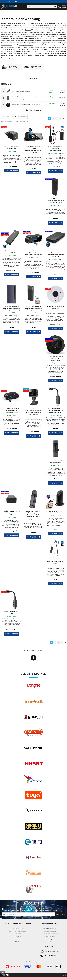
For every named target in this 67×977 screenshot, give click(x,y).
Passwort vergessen (49, 938)
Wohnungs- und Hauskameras (56, 51)
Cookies (17, 941)
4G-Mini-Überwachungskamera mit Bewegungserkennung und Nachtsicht (33, 411)
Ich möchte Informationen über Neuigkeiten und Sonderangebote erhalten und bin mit (34, 909)
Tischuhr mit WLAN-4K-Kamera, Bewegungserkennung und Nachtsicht (33, 149)
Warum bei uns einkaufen (49, 928)
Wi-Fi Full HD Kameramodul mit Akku (55, 562)
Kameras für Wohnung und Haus (11, 23)
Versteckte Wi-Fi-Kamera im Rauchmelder (55, 307)
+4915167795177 (52, 951)
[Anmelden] (2, 1)
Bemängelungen (17, 933)
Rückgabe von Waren (49, 936)
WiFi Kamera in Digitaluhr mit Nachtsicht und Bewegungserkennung (11, 410)
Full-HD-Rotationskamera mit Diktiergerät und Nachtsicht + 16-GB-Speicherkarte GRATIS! (33, 513)
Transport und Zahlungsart (17, 928)
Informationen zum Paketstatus (50, 933)
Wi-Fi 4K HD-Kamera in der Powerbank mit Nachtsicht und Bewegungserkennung (11, 308)
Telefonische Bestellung (49, 930)
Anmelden (15, 1)
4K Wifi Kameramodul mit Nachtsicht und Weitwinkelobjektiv (55, 148)
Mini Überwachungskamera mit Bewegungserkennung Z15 (11, 512)
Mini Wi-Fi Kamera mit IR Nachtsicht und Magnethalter (27, 104)
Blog (50, 941)
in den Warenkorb (11, 170)
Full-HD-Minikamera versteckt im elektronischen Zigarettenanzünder (55, 200)
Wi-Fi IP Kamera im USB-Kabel (11, 612)
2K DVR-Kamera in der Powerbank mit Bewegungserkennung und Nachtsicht (55, 253)
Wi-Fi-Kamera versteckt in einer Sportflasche (55, 461)
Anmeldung (17, 938)
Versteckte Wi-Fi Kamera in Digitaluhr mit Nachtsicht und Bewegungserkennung (33, 252)
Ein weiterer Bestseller (33, 110)
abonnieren (60, 914)
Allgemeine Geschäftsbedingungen (17, 930)
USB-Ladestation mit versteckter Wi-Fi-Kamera (55, 511)
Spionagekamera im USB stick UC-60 (22, 91)
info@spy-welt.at (52, 955)
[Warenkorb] (59, 6)
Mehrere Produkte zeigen (33, 650)
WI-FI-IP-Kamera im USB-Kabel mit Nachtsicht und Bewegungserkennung (55, 410)
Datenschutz (17, 936)
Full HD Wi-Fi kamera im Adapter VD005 (11, 147)
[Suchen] (42, 6)
